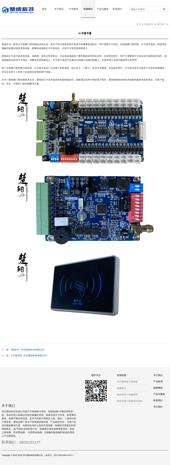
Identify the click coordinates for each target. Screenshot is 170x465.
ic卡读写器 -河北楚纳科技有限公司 (29, 355)
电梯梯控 (88, 9)
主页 (138, 24)
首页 (44, 9)
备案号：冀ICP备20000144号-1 (60, 455)
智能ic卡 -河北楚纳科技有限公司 (27, 349)
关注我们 (158, 406)
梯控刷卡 (161, 24)
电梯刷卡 (121, 388)
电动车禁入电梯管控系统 (129, 401)
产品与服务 (103, 9)
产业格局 (73, 9)
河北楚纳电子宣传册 (127, 381)
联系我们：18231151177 (21, 442)
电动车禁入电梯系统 (127, 394)
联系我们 (117, 9)
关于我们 (59, 9)
